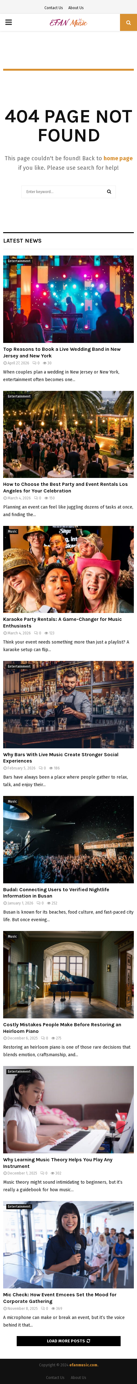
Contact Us (53, 8)
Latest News (22, 240)
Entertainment (19, 261)
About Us (76, 8)
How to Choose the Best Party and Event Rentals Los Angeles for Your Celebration (65, 487)
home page (118, 158)
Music (12, 531)
